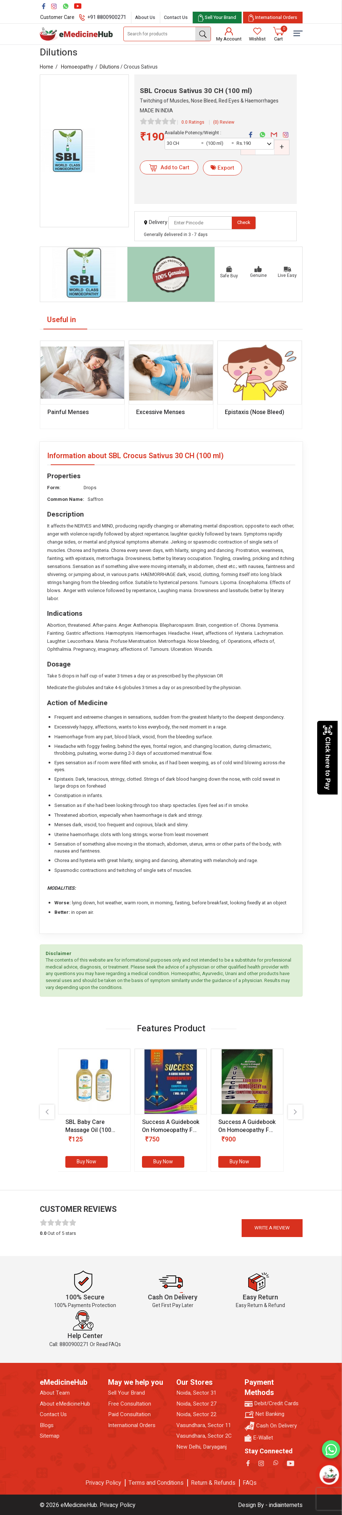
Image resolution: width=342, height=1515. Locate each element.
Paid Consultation (129, 1414)
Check (243, 222)
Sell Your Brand (126, 1393)
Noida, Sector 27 (196, 1404)
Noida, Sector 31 (196, 1393)
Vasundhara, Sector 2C (204, 1436)
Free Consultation (129, 1404)
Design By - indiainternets (270, 1505)
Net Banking (264, 1414)
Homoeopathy (77, 67)
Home (46, 67)
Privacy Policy (103, 1483)
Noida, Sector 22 (196, 1414)
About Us (145, 17)
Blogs (47, 1425)
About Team (55, 1393)
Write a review (272, 1227)
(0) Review (223, 122)
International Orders (131, 1425)
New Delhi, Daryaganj (201, 1447)
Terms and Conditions (156, 1483)
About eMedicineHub (65, 1404)
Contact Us (176, 17)
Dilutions (109, 67)
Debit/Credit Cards (272, 1403)
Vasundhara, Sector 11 (203, 1425)
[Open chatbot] (329, 1475)
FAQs (250, 1483)
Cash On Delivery (271, 1426)
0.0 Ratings (192, 122)
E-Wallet (259, 1438)
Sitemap (49, 1436)
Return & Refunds (213, 1483)
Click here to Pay (327, 757)
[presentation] (47, 1112)
